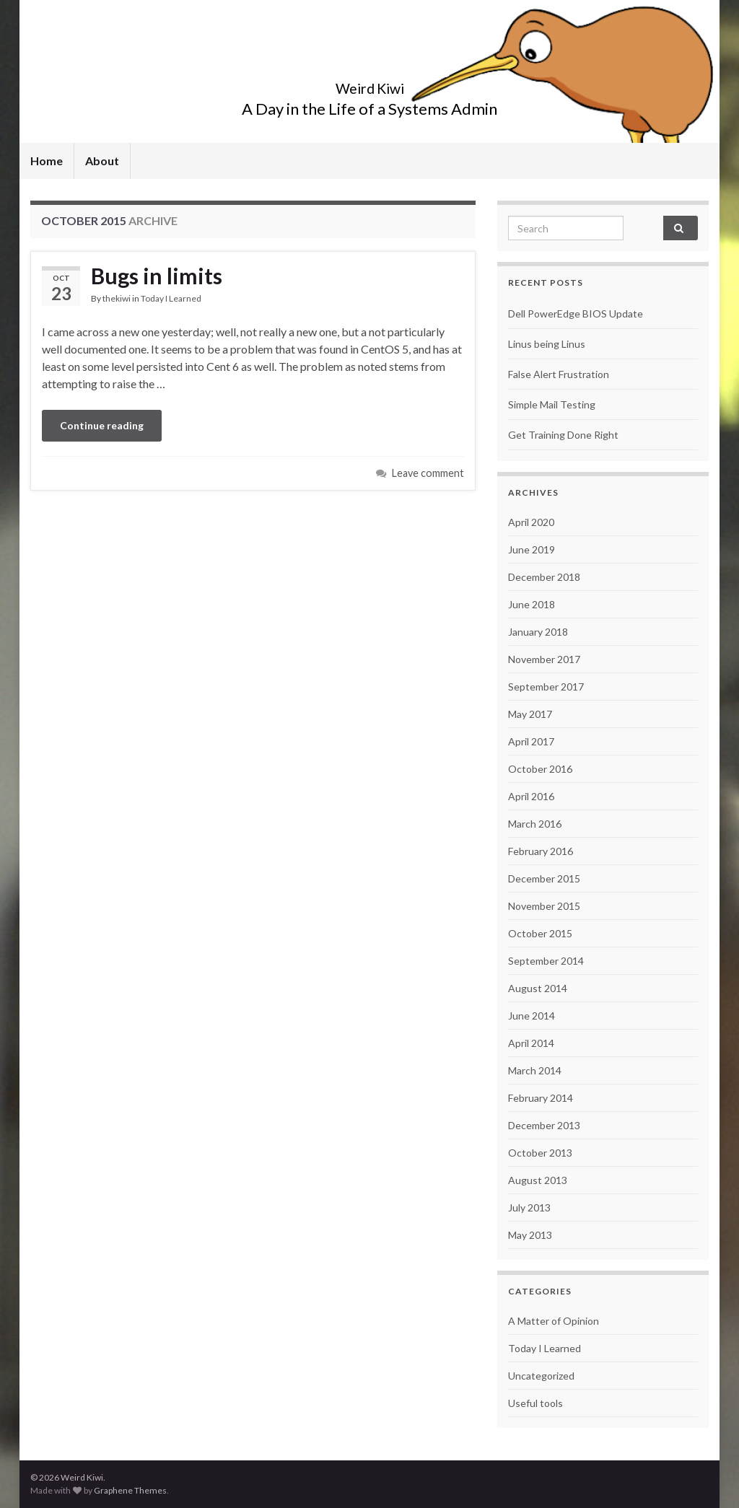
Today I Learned (171, 298)
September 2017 (546, 686)
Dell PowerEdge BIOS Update (575, 313)
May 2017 (530, 714)
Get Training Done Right (563, 435)
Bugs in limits (156, 276)
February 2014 (540, 1098)
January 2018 (538, 632)
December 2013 (544, 1125)
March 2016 (534, 823)
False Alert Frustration (558, 374)
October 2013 (540, 1153)
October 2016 (540, 769)
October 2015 (540, 933)
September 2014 (546, 961)
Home (46, 160)
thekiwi (116, 298)
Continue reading (102, 425)
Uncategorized (541, 1375)
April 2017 (531, 741)
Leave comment (428, 473)
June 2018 (531, 604)
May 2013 (530, 1235)
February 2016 (540, 851)
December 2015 (544, 878)
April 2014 (531, 1043)
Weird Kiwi (370, 85)
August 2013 (537, 1180)
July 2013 (529, 1207)
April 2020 (531, 522)
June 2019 (531, 549)
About (102, 160)
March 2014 (534, 1070)
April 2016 (531, 796)
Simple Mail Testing (551, 404)
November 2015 (544, 906)
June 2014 (531, 1015)
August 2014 (537, 988)
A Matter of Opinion (553, 1321)
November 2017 (544, 659)
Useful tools (535, 1403)
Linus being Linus (546, 344)
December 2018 (544, 577)
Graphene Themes (130, 1490)
